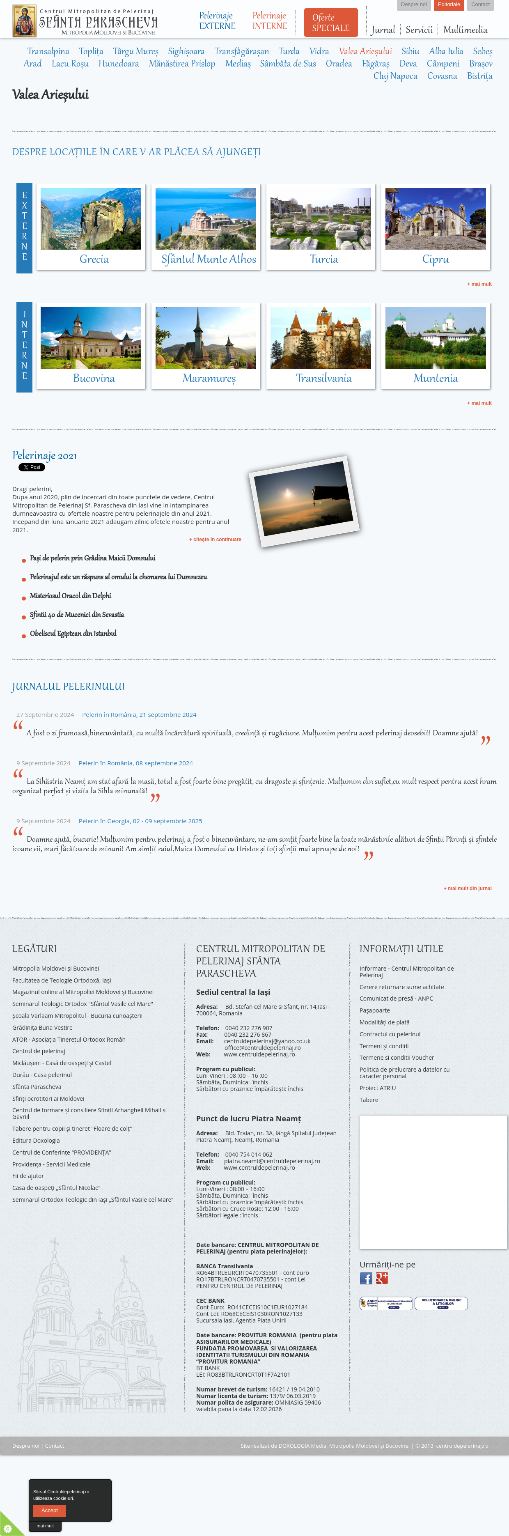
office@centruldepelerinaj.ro (263, 1048)
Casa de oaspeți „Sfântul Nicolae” (56, 1188)
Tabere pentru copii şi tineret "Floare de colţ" (72, 1128)
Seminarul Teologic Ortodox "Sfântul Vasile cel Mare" (82, 1004)
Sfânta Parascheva (36, 1087)
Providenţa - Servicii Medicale (51, 1164)
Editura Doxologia (36, 1140)
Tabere (369, 1100)
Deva (408, 64)
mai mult (45, 1525)
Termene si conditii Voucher (397, 1057)
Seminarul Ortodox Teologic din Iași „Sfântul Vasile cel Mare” (92, 1199)
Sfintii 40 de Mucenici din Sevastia (77, 615)
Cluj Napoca (395, 77)
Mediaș (238, 64)
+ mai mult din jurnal (468, 888)
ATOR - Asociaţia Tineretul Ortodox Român (69, 1039)
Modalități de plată (385, 1022)
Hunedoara (119, 64)
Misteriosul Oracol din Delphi (70, 596)
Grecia (94, 260)
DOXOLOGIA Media (302, 1445)
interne (24, 346)
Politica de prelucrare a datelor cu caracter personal (405, 1072)
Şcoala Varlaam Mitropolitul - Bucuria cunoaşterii (77, 1015)
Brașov (481, 64)
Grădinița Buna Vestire (42, 1027)
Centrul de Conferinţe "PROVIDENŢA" (61, 1152)
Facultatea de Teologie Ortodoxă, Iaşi (61, 980)
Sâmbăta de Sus (288, 64)
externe (24, 227)
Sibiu (411, 52)
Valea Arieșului (365, 52)
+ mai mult (479, 284)
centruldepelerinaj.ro (462, 1445)
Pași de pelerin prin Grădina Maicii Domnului (92, 558)
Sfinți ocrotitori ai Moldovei (48, 1098)
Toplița (91, 52)
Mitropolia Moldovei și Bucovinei (55, 968)
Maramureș (209, 379)
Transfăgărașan (242, 52)
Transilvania (324, 379)
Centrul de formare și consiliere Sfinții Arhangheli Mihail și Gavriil (89, 1113)
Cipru (435, 260)
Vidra (319, 52)
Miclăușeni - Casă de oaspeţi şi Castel (61, 1063)
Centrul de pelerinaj (38, 1051)
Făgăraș (376, 64)
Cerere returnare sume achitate (402, 987)
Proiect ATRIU (378, 1088)
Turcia (324, 260)
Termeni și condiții (384, 1046)
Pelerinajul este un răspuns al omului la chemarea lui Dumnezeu (118, 577)
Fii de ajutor (28, 1176)
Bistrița (480, 77)
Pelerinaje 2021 (44, 456)
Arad (33, 64)
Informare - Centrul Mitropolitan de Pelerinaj (407, 971)
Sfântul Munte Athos (209, 260)
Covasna (442, 77)
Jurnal (383, 30)
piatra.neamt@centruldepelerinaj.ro (272, 1161)
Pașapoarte (375, 1010)
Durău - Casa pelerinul (42, 1075)
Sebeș (483, 52)
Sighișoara (186, 52)
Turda (289, 52)
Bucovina (94, 379)
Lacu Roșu (70, 64)
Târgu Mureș (135, 52)
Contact (54, 1445)
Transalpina (48, 52)
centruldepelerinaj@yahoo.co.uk (267, 1041)
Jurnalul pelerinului (68, 687)
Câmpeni (443, 64)
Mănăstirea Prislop (182, 64)
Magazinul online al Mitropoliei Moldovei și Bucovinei (83, 992)
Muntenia (436, 379)
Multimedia (465, 30)
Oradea (339, 64)
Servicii (419, 30)
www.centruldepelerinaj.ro (259, 1054)
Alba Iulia (446, 52)
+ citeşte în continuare (215, 539)
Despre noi (25, 1445)
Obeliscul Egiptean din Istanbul (73, 634)
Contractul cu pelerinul (390, 1034)
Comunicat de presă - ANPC (396, 998)
